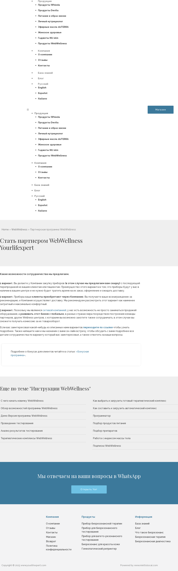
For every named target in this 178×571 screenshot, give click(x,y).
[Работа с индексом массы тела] (135, 438)
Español (42, 93)
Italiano (42, 98)
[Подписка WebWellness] (135, 446)
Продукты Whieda (49, 5)
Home (5, 229)
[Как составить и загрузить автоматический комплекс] (135, 408)
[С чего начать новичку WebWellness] (43, 401)
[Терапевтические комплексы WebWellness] (43, 438)
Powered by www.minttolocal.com (139, 565)
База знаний (41, 185)
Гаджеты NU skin (48, 38)
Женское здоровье (49, 32)
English (42, 87)
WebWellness (19, 229)
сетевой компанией (54, 310)
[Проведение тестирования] (43, 423)
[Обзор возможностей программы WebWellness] (43, 408)
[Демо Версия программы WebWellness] (43, 416)
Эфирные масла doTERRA (53, 27)
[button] (79, 110)
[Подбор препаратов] (135, 431)
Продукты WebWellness (52, 155)
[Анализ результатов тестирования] (43, 431)
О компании (45, 54)
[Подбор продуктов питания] (135, 423)
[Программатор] (135, 416)
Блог (37, 190)
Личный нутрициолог (50, 21)
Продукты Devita (48, 10)
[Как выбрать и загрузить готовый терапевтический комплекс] (135, 401)
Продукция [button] (41, 113)
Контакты (44, 177)
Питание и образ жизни (52, 16)
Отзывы (43, 60)
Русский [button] (43, 84)
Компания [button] (44, 50)
